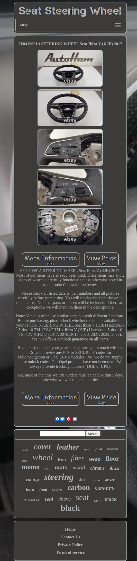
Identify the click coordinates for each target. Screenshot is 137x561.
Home (70, 529)
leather (68, 447)
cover (43, 446)
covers (105, 488)
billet (96, 500)
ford (98, 449)
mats (60, 467)
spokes (57, 490)
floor (112, 458)
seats (24, 460)
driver (110, 480)
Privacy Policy (70, 544)
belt (47, 469)
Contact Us (70, 537)
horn (30, 489)
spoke (25, 449)
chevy (64, 499)
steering (59, 477)
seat (82, 497)
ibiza (114, 468)
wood (78, 467)
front (43, 490)
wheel (42, 457)
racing (32, 479)
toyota (96, 480)
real (49, 499)
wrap (95, 459)
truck (111, 499)
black (70, 508)
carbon (79, 487)
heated (112, 449)
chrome (97, 468)
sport (87, 449)
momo (31, 467)
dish (83, 479)
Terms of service (70, 552)
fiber (77, 458)
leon (62, 459)
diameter (32, 500)
